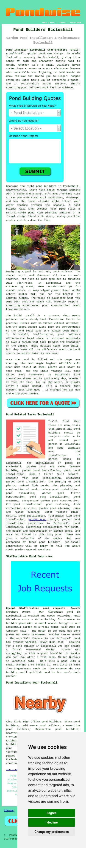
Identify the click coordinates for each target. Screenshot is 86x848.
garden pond (37, 519)
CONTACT (63, 23)
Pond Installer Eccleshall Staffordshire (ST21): (43, 49)
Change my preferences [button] (51, 832)
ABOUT (52, 23)
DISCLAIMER (75, 23)
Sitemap (9, 810)
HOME (44, 23)
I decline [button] (51, 822)
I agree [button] (51, 813)
